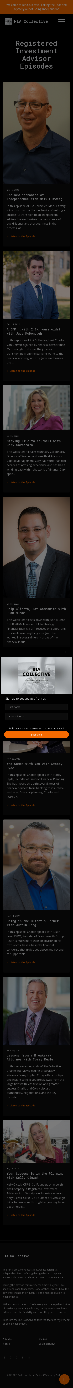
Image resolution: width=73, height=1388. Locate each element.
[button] (65, 652)
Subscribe (36, 734)
